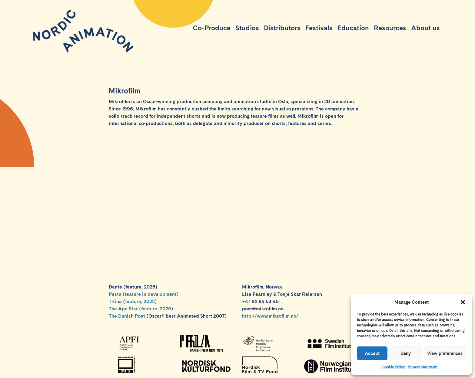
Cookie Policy (393, 367)
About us (425, 28)
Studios (247, 28)
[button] (463, 302)
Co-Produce (212, 28)
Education (353, 28)
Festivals (319, 28)
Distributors (282, 28)
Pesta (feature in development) (144, 294)
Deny (405, 353)
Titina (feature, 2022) (133, 301)
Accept (372, 353)
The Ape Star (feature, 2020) (141, 309)
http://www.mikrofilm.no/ (270, 316)
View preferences (445, 353)
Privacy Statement (422, 367)
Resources (390, 28)
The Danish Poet (127, 316)
